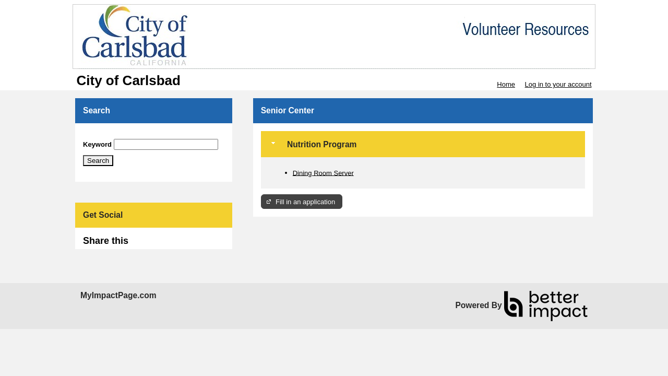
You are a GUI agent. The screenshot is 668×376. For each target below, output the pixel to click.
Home (506, 84)
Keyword (97, 144)
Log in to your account (558, 84)
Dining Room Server (323, 173)
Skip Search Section (113, 135)
